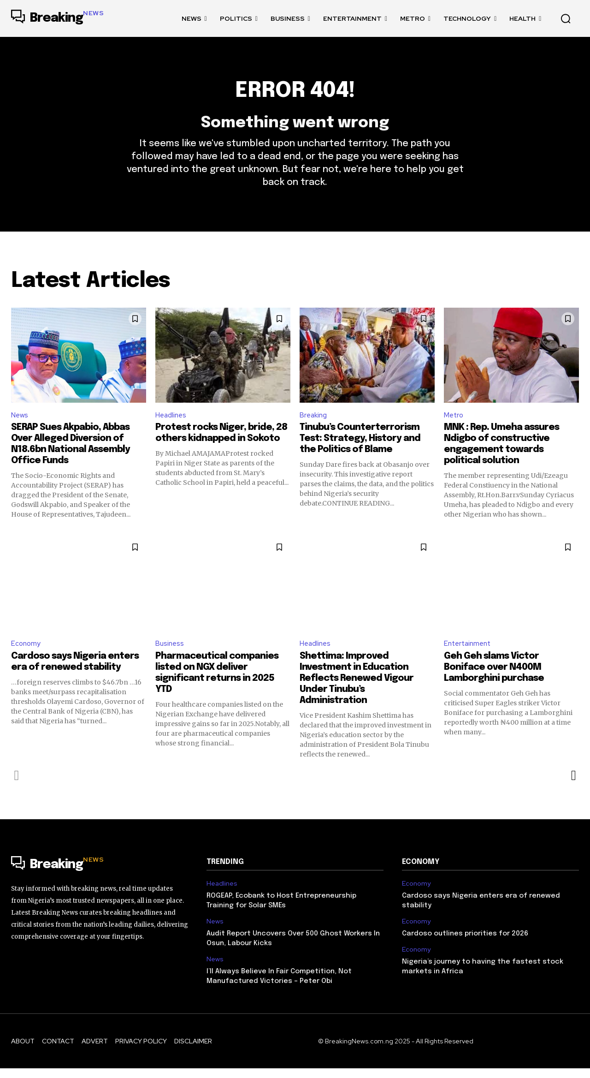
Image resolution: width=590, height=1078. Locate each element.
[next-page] (573, 785)
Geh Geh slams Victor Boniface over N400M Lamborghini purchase (494, 677)
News (20, 423)
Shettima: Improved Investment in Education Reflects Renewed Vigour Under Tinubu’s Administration (356, 688)
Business (170, 653)
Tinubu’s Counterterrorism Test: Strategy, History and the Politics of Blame (360, 448)
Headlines (172, 423)
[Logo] (57, 18)
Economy (26, 653)
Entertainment (469, 653)
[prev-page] (17, 785)
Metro (454, 423)
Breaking (314, 423)
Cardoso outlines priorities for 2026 (465, 943)
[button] (565, 18)
